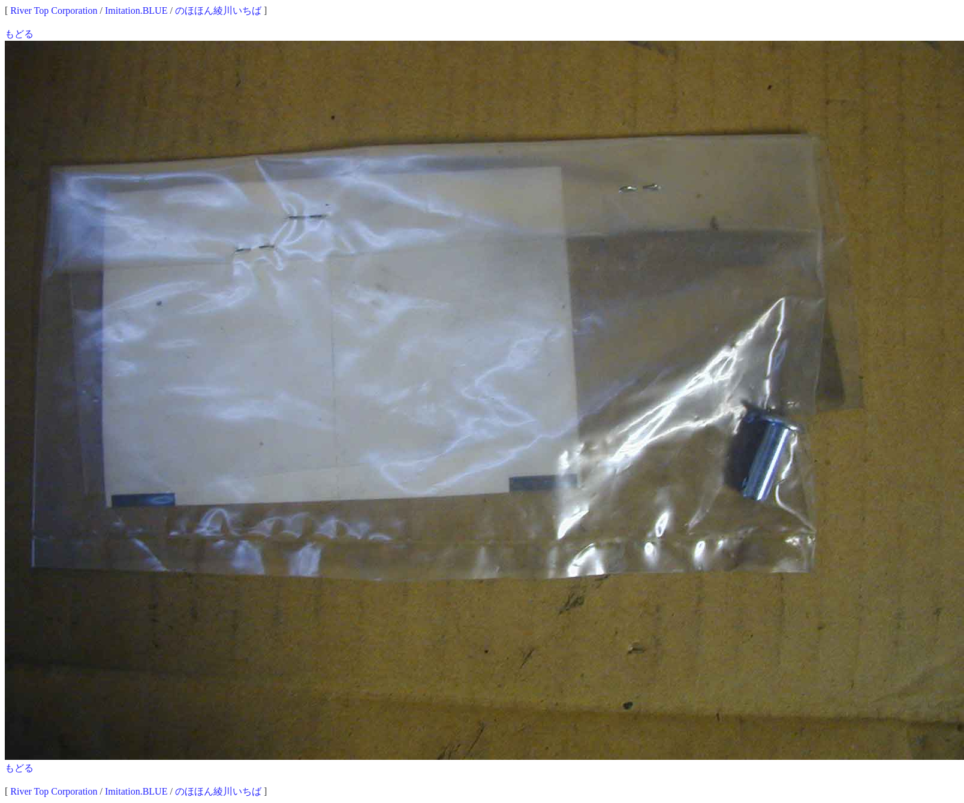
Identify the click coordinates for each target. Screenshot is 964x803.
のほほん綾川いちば (218, 10)
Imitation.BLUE (136, 10)
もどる (19, 34)
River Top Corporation (53, 10)
